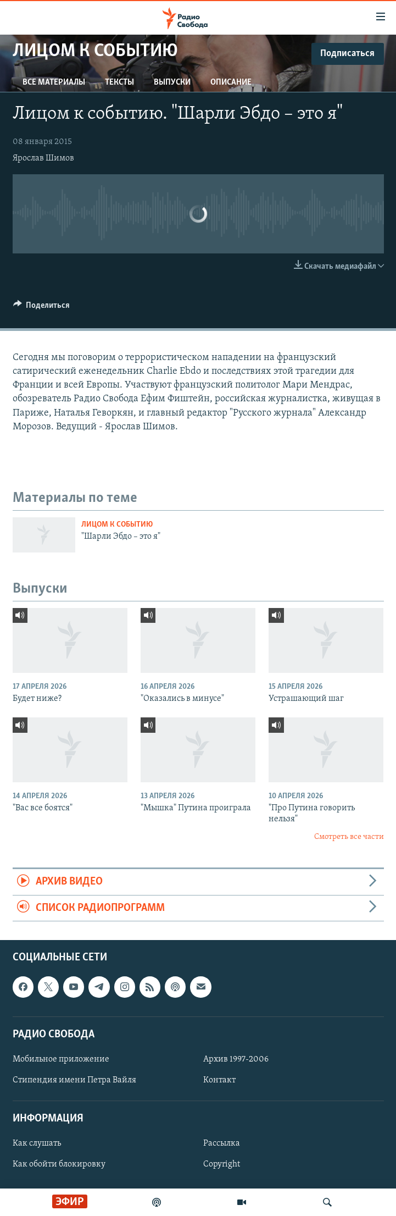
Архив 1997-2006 (236, 1059)
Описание (231, 82)
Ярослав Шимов (43, 158)
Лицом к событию (117, 525)
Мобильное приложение (61, 1059)
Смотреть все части (349, 837)
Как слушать (37, 1143)
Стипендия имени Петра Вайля (74, 1080)
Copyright (221, 1164)
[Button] (41, 307)
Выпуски (172, 82)
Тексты (119, 82)
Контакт (219, 1080)
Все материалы (54, 82)
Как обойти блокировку (59, 1164)
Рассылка (221, 1143)
